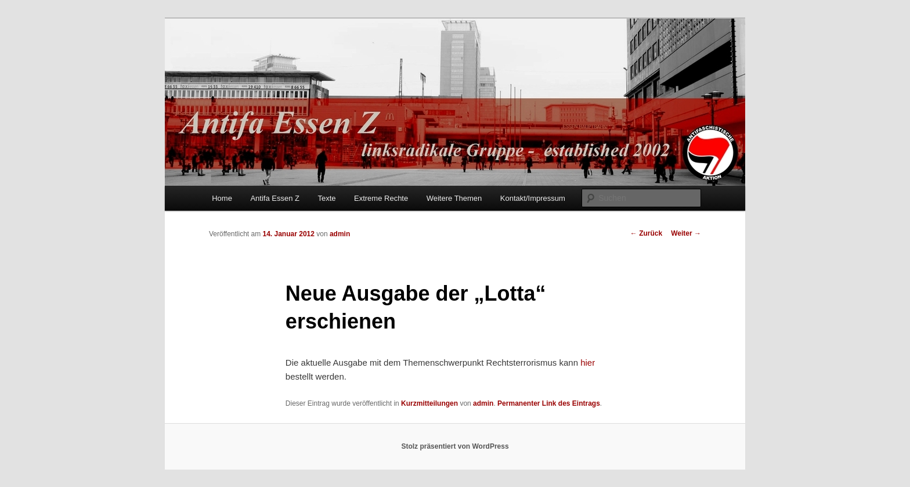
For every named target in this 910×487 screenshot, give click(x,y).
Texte (326, 198)
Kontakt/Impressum (532, 198)
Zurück (646, 233)
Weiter (686, 233)
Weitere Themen (454, 198)
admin (340, 234)
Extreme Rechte (381, 198)
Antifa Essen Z (274, 198)
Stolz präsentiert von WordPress (454, 446)
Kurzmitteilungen (429, 403)
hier (587, 362)
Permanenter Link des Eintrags (548, 403)
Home (222, 198)
